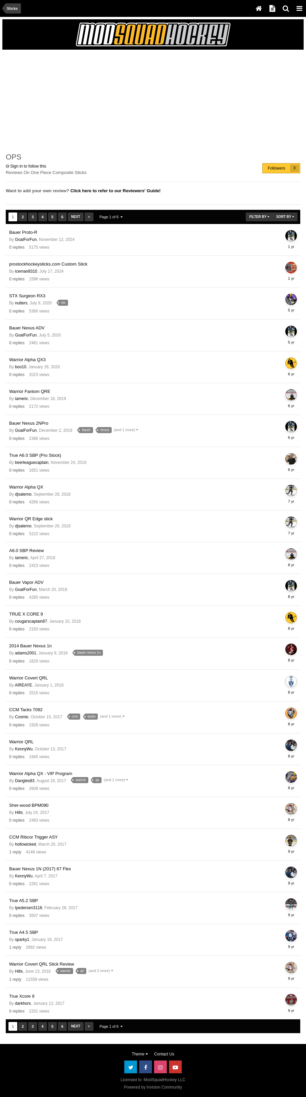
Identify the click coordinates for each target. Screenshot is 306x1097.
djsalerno (23, 494)
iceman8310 (26, 271)
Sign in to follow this (28, 166)
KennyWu (23, 749)
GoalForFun (26, 239)
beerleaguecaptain (31, 462)
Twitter (130, 1067)
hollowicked (25, 844)
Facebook (145, 1067)
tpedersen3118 (28, 907)
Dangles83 (24, 780)
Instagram (160, 1067)
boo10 (20, 367)
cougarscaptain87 (31, 621)
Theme (140, 1054)
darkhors (23, 1003)
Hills (19, 812)
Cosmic (21, 717)
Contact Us (164, 1054)
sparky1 (22, 939)
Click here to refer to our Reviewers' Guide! (115, 190)
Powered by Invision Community (153, 1087)
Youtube (175, 1067)
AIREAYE (23, 685)
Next (75, 217)
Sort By (285, 217)
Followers (276, 168)
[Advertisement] (85, 100)
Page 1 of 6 (111, 217)
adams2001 (25, 653)
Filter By (259, 217)
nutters (21, 303)
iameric (21, 398)
